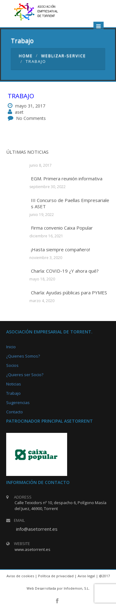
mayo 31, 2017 (30, 106)
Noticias (13, 384)
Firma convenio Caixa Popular (62, 228)
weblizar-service (63, 55)
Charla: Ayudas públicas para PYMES (69, 292)
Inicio (11, 347)
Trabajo (21, 96)
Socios (12, 365)
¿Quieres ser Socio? (24, 374)
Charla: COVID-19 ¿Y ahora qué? (65, 271)
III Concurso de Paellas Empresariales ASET (70, 203)
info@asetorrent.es (37, 529)
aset (19, 112)
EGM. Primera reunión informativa (66, 178)
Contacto (14, 412)
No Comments (31, 118)
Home (26, 55)
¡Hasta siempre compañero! (60, 249)
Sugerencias (18, 402)
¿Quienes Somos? (23, 356)
